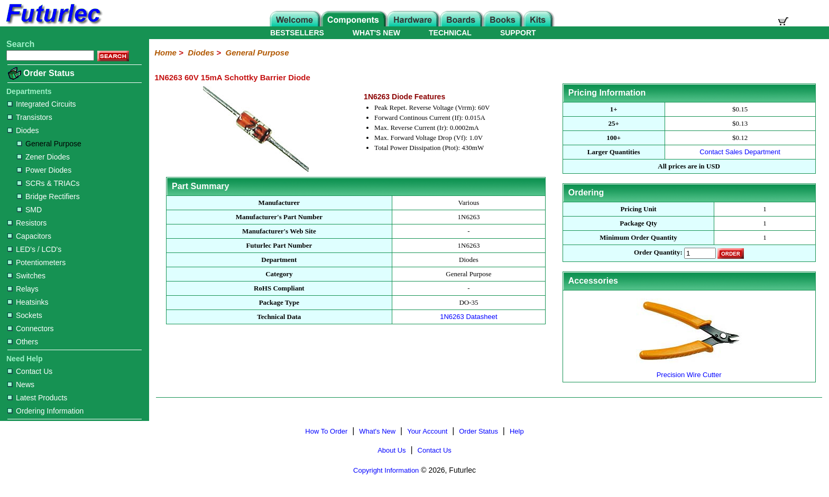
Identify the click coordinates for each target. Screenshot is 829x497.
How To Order (326, 431)
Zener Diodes (43, 157)
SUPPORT (518, 33)
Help (517, 431)
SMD (29, 209)
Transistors (29, 117)
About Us (391, 450)
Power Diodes (44, 170)
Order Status (49, 73)
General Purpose (49, 143)
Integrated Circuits (41, 104)
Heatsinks (27, 302)
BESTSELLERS (297, 33)
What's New (377, 431)
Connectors (30, 328)
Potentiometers (36, 262)
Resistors (27, 223)
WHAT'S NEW (376, 33)
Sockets (24, 315)
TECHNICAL (450, 33)
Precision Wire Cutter (689, 370)
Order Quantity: (658, 253)
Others (22, 341)
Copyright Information (386, 470)
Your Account (427, 431)
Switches (26, 275)
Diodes (23, 130)
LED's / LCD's (34, 249)
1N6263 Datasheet (468, 317)
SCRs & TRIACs (48, 183)
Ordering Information (45, 411)
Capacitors (29, 236)
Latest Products (37, 397)
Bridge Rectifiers (48, 196)
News (20, 384)
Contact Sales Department (739, 152)
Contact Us (29, 371)
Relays (23, 289)
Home (165, 52)
